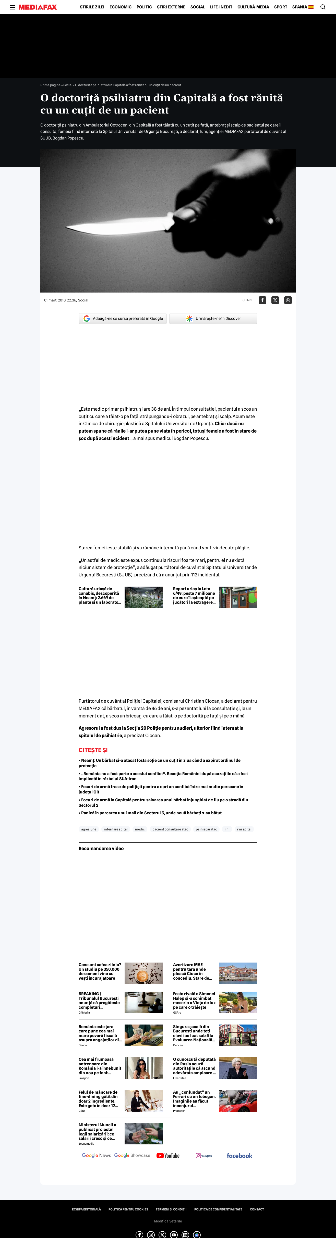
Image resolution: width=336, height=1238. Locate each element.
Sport (280, 7)
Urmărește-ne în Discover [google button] (213, 318)
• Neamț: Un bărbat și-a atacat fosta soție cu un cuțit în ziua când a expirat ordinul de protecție (160, 763)
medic (140, 829)
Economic (120, 7)
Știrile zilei (92, 7)
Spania (299, 7)
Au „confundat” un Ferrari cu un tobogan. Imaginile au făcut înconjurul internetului (194, 1099)
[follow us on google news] (96, 1156)
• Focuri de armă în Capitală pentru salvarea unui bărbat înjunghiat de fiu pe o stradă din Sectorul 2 (163, 803)
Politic (144, 7)
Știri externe (171, 7)
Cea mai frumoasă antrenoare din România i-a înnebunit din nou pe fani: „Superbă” (100, 1066)
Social (197, 7)
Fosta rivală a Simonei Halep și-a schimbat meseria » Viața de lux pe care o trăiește (194, 1000)
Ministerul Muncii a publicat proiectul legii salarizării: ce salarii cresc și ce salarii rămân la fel (97, 1132)
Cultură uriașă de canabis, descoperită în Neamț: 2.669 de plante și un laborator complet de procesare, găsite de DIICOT (100, 595)
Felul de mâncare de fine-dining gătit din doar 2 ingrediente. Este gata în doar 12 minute (98, 1099)
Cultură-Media (253, 7)
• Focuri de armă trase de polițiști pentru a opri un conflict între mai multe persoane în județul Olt (161, 789)
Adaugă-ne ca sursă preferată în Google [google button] (123, 318)
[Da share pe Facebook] (262, 300)
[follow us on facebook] (239, 1156)
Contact (257, 1209)
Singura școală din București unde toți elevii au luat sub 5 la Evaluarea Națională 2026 (193, 1033)
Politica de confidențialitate (218, 1209)
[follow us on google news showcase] (132, 1156)
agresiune (88, 829)
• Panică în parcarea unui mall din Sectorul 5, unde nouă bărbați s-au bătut (150, 813)
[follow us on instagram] (204, 1156)
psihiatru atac (206, 829)
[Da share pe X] (275, 300)
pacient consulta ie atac (170, 829)
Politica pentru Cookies (128, 1209)
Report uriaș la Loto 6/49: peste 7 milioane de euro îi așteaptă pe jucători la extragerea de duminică (194, 595)
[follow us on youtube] (168, 1156)
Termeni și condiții (171, 1209)
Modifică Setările (168, 1221)
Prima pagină (50, 85)
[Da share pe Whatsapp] (288, 300)
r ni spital (244, 829)
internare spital (115, 829)
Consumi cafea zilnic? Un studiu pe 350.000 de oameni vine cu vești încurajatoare (100, 971)
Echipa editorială (86, 1209)
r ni (227, 829)
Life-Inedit (221, 7)
